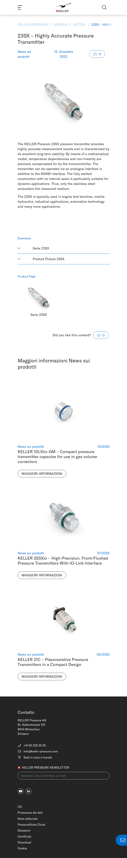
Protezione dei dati (30, 812)
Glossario (24, 830)
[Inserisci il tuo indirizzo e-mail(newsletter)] (64, 775)
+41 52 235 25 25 (32, 745)
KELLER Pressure (33, 24)
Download (24, 842)
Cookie (22, 848)
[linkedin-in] (28, 791)
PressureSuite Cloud (31, 824)
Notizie (79, 24)
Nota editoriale (28, 818)
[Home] (63, 7)
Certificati (24, 836)
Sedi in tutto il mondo (35, 757)
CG (20, 807)
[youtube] (21, 791)
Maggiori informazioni (42, 473)
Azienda (60, 24)
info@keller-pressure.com (38, 751)
